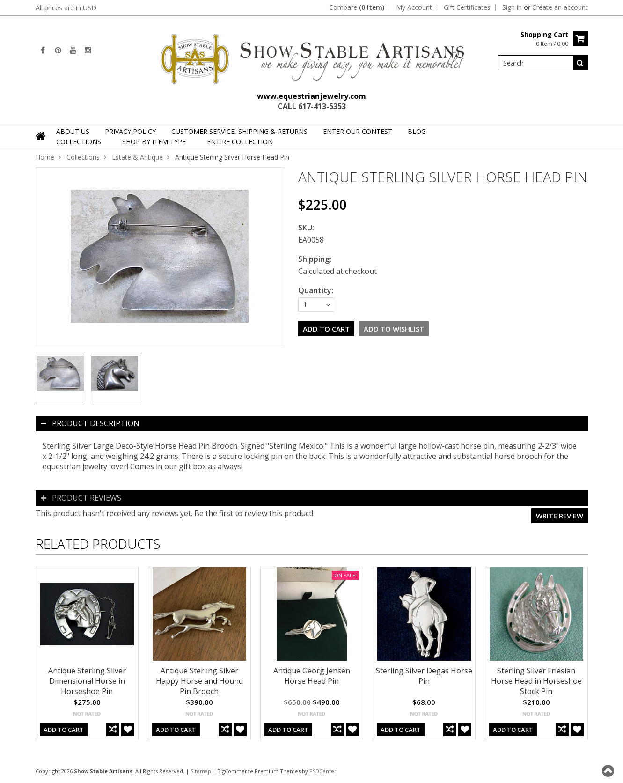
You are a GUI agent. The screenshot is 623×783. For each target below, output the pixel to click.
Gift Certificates (467, 7)
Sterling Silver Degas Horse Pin (424, 675)
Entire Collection (240, 141)
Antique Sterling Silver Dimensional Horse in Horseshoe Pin (87, 680)
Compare (356, 7)
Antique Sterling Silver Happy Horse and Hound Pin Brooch (199, 680)
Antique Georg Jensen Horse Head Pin (311, 675)
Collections (78, 141)
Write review (559, 515)
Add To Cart (64, 729)
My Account (414, 7)
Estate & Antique (137, 157)
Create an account (560, 7)
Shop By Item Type (154, 141)
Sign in (512, 7)
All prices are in (66, 7)
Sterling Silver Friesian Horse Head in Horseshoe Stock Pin (536, 680)
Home (45, 157)
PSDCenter (323, 771)
